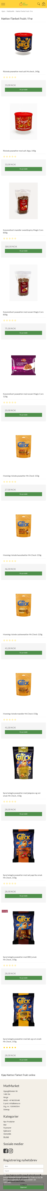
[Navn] (23, 1166)
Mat (4, 1125)
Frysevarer (7, 1128)
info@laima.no (14, 1103)
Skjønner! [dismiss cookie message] (23, 1187)
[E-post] (23, 1171)
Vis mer (6, 1137)
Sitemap (6, 1110)
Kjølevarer (7, 1131)
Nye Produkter (9, 1122)
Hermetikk (7, 1134)
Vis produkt (23, 90)
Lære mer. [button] (7, 1182)
